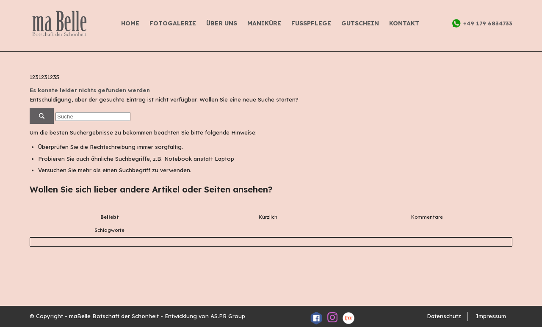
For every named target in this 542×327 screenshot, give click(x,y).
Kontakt (404, 23)
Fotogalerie (172, 23)
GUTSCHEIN (360, 23)
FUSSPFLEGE (311, 23)
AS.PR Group (227, 316)
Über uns (221, 23)
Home (130, 23)
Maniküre (264, 23)
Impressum (491, 316)
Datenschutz (444, 316)
